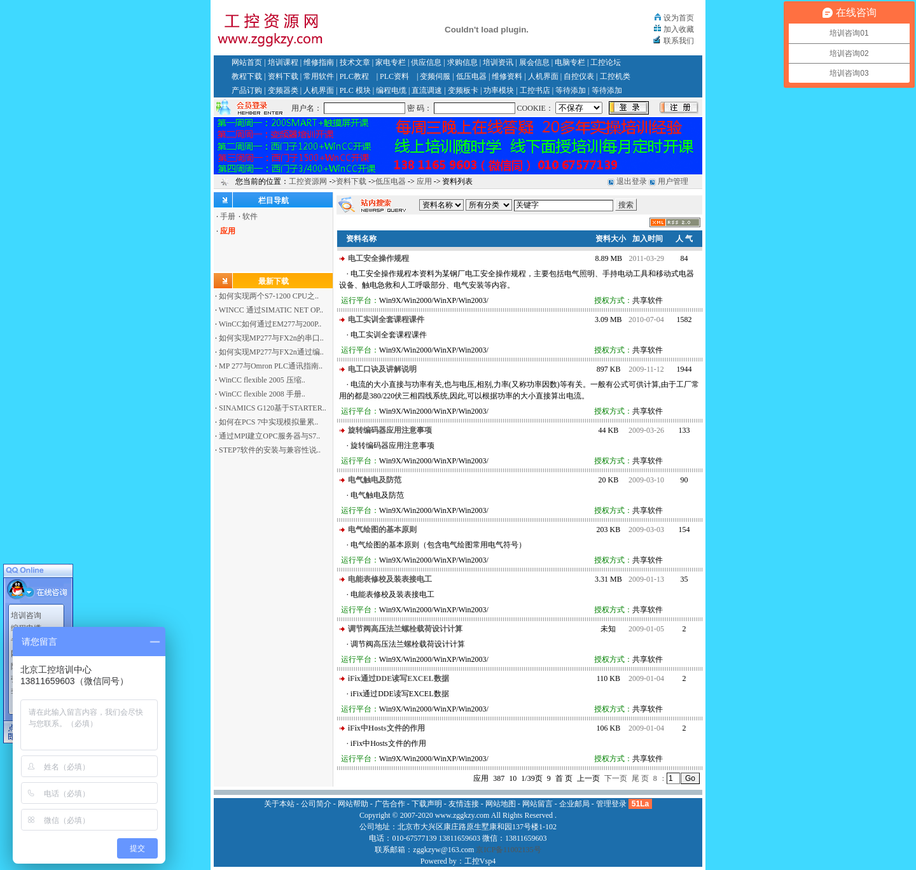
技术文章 (355, 62)
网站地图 (500, 803)
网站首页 (247, 62)
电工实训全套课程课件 (386, 319)
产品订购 (247, 90)
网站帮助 (353, 803)
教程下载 (247, 76)
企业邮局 (574, 803)
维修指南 (318, 62)
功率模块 (498, 90)
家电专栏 (390, 62)
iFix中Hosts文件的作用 (386, 728)
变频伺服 (435, 76)
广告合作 (390, 803)
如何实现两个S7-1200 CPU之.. (269, 295)
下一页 (615, 778)
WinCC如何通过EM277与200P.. (270, 323)
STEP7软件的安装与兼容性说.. (270, 450)
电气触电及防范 (374, 479)
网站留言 (537, 803)
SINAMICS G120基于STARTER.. (272, 407)
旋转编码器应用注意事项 (390, 430)
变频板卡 (463, 90)
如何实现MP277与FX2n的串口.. (271, 337)
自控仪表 (579, 76)
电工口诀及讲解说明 (382, 369)
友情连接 (463, 803)
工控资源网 (308, 181)
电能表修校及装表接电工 (390, 579)
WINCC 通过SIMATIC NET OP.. (271, 309)
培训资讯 (498, 62)
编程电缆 (391, 90)
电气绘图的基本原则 (382, 529)
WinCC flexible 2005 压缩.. (262, 379)
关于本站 (279, 803)
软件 (250, 216)
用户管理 (673, 181)
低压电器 (471, 76)
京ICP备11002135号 (508, 849)
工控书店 (535, 90)
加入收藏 (678, 29)
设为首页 (678, 17)
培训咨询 (26, 610)
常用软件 (318, 76)
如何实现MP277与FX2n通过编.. (271, 351)
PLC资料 (394, 76)
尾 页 (640, 778)
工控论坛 (605, 62)
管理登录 (611, 803)
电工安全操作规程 (378, 258)
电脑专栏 (570, 62)
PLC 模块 (355, 90)
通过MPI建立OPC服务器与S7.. (269, 435)
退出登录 (631, 181)
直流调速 (427, 90)
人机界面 (543, 76)
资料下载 (283, 76)
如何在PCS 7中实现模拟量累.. (268, 421)
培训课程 (283, 62)
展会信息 (534, 62)
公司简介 (316, 803)
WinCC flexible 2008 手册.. (262, 393)
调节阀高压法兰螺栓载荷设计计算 (405, 628)
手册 (227, 216)
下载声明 (427, 803)
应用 (424, 181)
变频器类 (283, 90)
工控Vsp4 (480, 861)
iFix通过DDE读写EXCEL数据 (398, 678)
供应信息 (426, 62)
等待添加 (570, 90)
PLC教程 (354, 76)
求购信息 (462, 62)
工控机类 (615, 76)
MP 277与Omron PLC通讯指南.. (271, 365)
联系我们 (678, 40)
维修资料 (507, 76)
